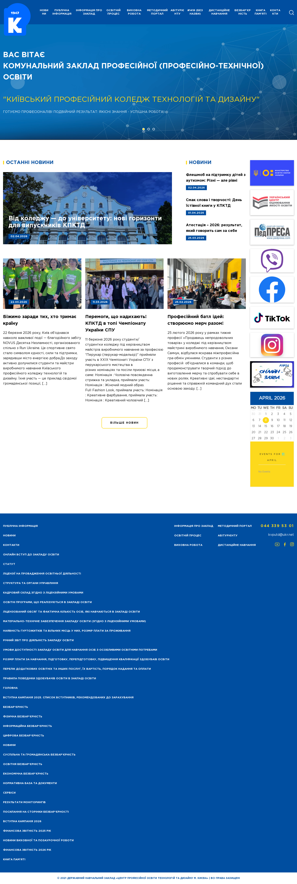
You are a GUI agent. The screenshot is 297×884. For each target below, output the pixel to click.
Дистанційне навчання (219, 12)
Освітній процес (113, 12)
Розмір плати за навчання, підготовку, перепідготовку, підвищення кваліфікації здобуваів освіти (86, 659)
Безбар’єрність (242, 12)
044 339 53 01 (277, 526)
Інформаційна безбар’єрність (27, 726)
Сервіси (9, 793)
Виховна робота (134, 12)
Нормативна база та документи (30, 783)
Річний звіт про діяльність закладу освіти (38, 640)
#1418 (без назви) (195, 12)
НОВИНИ (44, 12)
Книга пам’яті (261, 12)
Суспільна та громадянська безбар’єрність (39, 755)
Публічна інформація (61, 12)
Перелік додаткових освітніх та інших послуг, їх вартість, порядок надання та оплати (77, 669)
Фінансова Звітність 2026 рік (27, 850)
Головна (10, 688)
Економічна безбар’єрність (25, 774)
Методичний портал (157, 12)
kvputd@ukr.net (281, 534)
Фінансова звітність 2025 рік (27, 831)
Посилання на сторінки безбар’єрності (36, 812)
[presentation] (18, 82)
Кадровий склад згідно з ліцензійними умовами (43, 593)
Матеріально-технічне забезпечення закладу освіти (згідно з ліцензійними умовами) (74, 621)
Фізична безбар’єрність (22, 717)
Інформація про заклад (89, 12)
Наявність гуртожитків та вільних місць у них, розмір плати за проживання (67, 631)
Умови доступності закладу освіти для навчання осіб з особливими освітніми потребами (80, 650)
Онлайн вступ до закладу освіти (31, 555)
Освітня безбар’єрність (22, 764)
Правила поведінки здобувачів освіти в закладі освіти (49, 678)
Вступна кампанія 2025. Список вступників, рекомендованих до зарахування (68, 697)
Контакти (275, 12)
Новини (9, 745)
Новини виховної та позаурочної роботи (38, 840)
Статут (9, 564)
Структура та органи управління (30, 583)
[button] (143, 129)
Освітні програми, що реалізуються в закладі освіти (47, 602)
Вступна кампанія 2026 (22, 821)
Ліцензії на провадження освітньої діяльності (42, 574)
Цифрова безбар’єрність (23, 736)
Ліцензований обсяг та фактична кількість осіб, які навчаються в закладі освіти (71, 612)
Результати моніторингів (24, 802)
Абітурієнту (177, 12)
